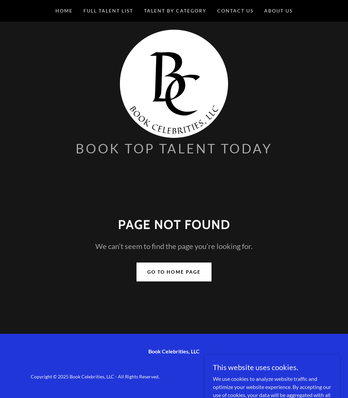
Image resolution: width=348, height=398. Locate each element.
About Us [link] (278, 11)
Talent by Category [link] (175, 11)
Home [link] (64, 11)
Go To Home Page (173, 272)
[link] (174, 83)
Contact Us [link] (235, 11)
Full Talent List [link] (108, 11)
